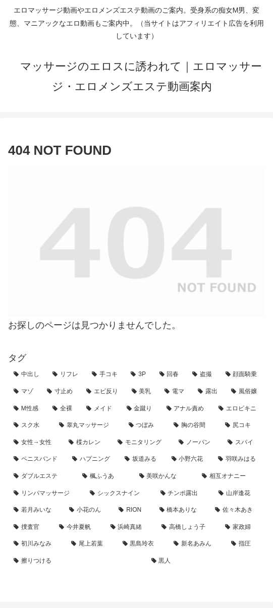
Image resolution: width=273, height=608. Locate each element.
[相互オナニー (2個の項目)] (230, 476)
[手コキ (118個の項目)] (105, 374)
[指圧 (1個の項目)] (245, 544)
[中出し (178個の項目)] (27, 374)
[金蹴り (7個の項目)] (141, 408)
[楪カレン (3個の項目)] (87, 442)
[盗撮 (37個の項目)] (203, 374)
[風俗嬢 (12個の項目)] (245, 391)
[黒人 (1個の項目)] (205, 561)
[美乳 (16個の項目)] (142, 391)
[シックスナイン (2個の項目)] (119, 493)
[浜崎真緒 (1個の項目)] (130, 527)
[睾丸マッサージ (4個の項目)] (88, 425)
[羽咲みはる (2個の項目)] (238, 459)
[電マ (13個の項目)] (175, 391)
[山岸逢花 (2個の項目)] (239, 493)
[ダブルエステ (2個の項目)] (42, 476)
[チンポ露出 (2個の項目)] (184, 493)
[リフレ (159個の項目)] (66, 374)
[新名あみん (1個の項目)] (197, 544)
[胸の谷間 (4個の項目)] (194, 425)
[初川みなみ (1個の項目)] (37, 544)
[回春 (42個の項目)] (170, 374)
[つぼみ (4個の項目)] (146, 425)
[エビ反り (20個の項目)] (103, 391)
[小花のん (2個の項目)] (88, 510)
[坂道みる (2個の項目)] (142, 459)
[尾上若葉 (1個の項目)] (91, 544)
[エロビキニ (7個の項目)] (239, 408)
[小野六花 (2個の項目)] (189, 459)
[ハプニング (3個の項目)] (93, 459)
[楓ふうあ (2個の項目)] (105, 476)
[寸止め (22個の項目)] (61, 391)
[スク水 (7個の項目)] (30, 425)
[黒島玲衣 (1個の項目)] (143, 544)
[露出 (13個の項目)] (209, 391)
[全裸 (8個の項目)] (64, 408)
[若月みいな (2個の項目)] (36, 510)
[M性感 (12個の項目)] (27, 408)
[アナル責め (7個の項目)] (187, 408)
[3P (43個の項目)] (139, 374)
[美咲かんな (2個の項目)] (165, 476)
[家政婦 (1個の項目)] (242, 527)
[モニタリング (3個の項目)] (142, 442)
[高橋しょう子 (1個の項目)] (188, 527)
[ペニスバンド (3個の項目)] (37, 459)
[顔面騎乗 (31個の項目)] (242, 374)
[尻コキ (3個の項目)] (242, 425)
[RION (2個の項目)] (133, 510)
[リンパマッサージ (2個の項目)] (46, 493)
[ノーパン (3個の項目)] (197, 442)
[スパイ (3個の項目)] (243, 442)
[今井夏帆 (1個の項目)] (79, 527)
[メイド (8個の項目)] (101, 408)
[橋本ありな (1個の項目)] (181, 510)
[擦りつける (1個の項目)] (77, 561)
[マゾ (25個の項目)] (24, 391)
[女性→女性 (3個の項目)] (35, 442)
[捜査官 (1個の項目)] (30, 527)
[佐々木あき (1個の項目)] (237, 510)
